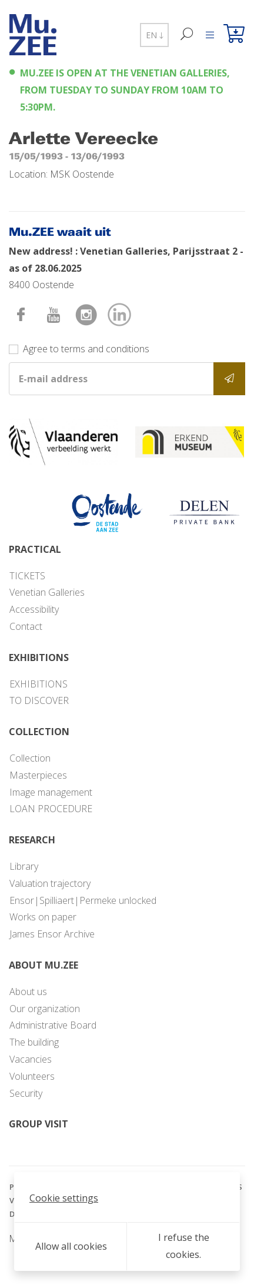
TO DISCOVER (39, 700)
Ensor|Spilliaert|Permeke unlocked (82, 900)
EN (154, 35)
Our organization (44, 1008)
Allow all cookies (71, 1246)
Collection (30, 758)
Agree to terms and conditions (86, 348)
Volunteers (32, 1076)
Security (25, 1093)
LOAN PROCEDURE (50, 808)
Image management (50, 792)
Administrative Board (52, 1025)
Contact (25, 626)
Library (23, 866)
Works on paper (42, 916)
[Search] (187, 35)
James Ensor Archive (52, 933)
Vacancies (30, 1059)
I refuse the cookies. (183, 1246)
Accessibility (34, 609)
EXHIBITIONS (38, 683)
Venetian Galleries (47, 592)
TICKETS (27, 575)
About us (28, 991)
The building (34, 1042)
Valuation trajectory (50, 883)
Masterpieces (38, 775)
